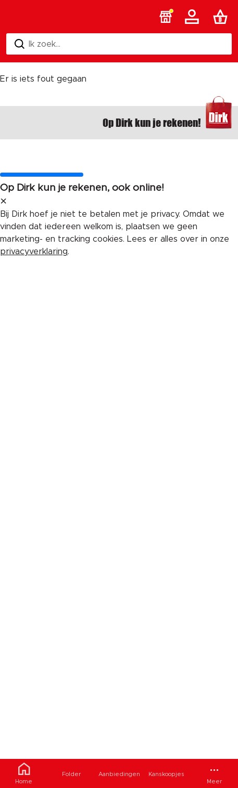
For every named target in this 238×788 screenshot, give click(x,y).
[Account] (193, 16)
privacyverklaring (34, 251)
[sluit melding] (3, 202)
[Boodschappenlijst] (222, 16)
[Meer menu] (214, 773)
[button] (165, 16)
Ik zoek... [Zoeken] (37, 44)
